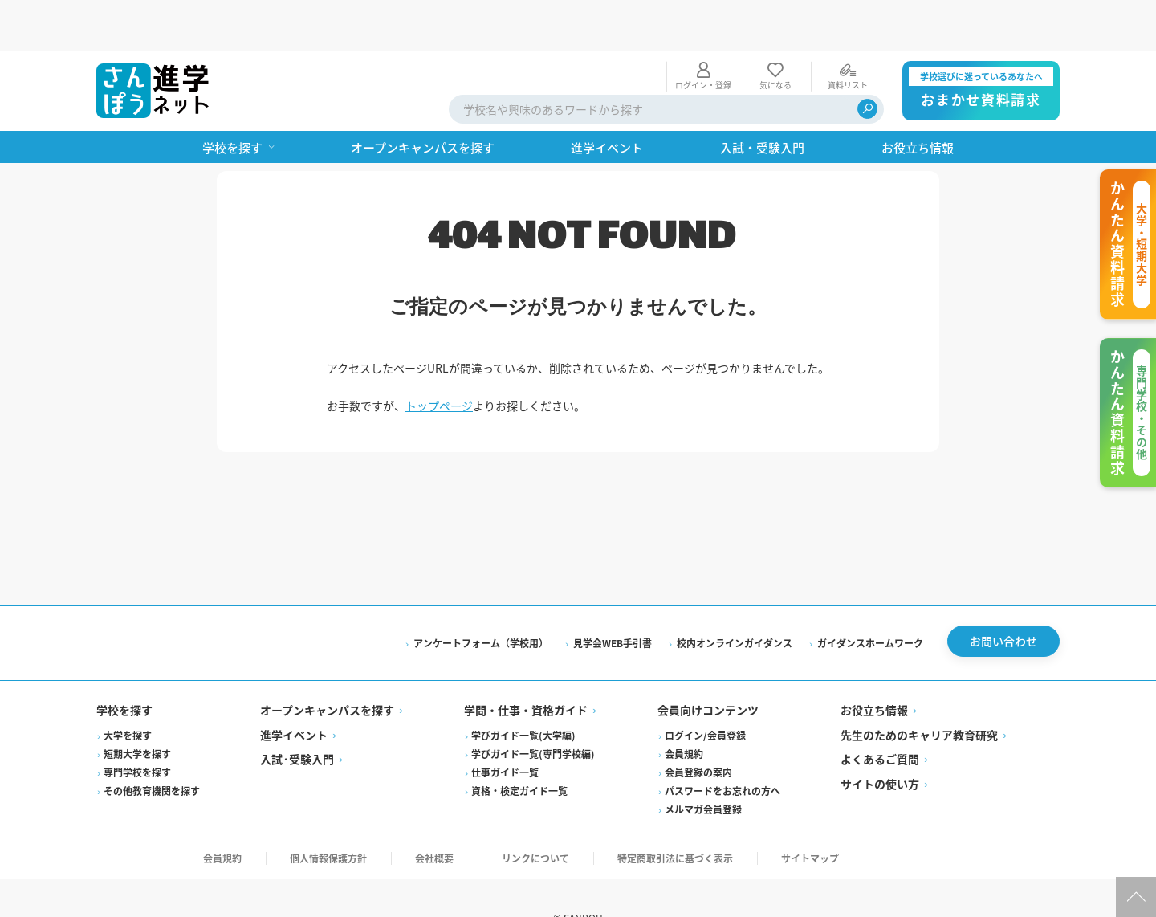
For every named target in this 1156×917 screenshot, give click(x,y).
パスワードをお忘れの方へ (722, 748)
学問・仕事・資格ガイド (526, 667)
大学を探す (128, 692)
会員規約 (684, 711)
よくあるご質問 (880, 716)
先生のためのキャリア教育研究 (919, 692)
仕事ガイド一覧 (505, 729)
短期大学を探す (137, 711)
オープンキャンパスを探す (327, 667)
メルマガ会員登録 (703, 766)
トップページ (439, 355)
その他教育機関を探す (152, 748)
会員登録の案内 (698, 729)
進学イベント (294, 692)
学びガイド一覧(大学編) (523, 692)
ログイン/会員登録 (705, 692)
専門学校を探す (137, 729)
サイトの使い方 (880, 741)
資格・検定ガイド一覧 (519, 748)
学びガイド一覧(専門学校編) (533, 711)
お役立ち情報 (874, 667)
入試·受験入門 (297, 716)
